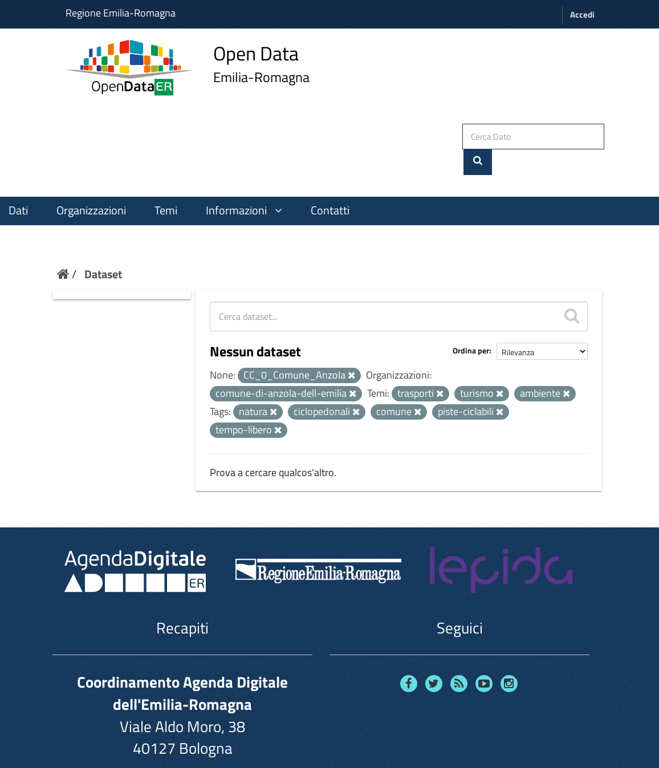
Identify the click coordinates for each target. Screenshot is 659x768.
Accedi (582, 14)
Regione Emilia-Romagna (121, 13)
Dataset (103, 248)
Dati (18, 184)
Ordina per (471, 325)
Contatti (330, 184)
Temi (165, 184)
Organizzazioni (91, 184)
